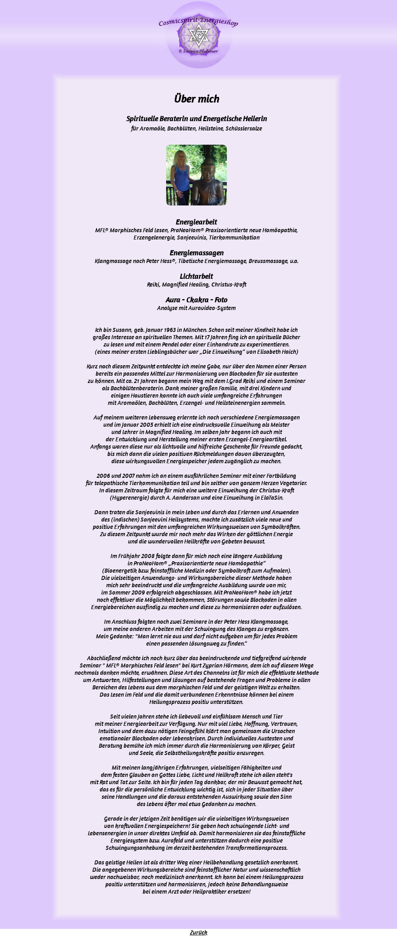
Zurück (198, 932)
